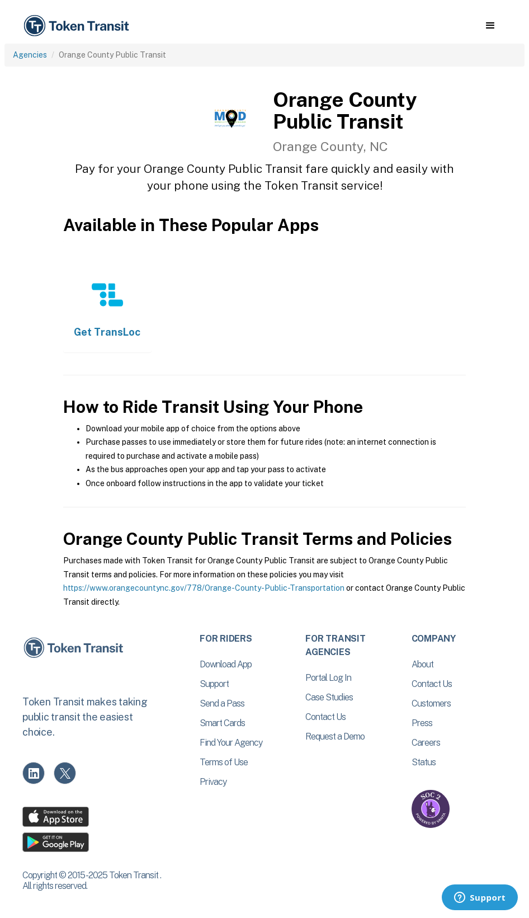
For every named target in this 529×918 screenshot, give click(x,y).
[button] (490, 26)
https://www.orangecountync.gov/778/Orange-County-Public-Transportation (203, 587)
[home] (78, 26)
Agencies (30, 54)
